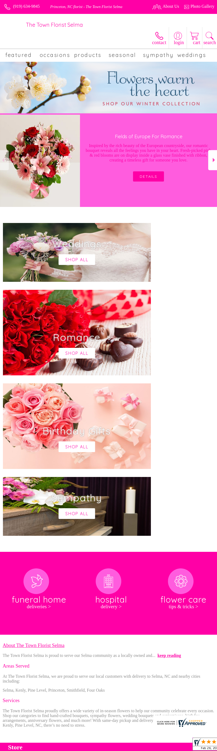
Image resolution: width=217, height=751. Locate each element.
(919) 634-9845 (26, 6)
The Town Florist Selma (54, 24)
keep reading (169, 495)
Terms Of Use (103, 745)
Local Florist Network (165, 745)
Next (212, 160)
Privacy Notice (131, 745)
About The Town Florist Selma (34, 485)
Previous (4, 160)
